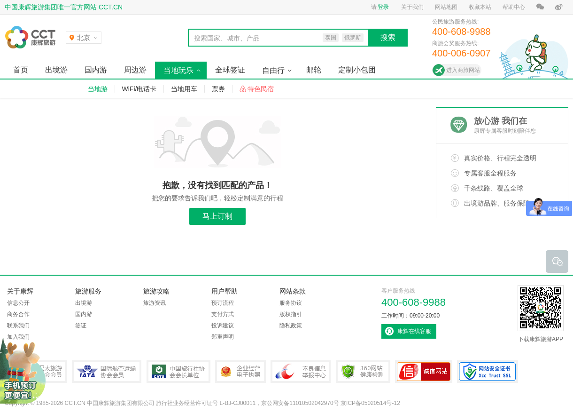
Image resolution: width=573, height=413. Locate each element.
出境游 (56, 70)
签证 (80, 325)
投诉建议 (222, 325)
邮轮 (313, 70)
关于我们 (412, 7)
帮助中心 (514, 7)
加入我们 (18, 337)
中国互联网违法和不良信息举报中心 (301, 371)
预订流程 (222, 303)
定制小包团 (357, 70)
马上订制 (217, 216)
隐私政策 (290, 325)
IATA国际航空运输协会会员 (106, 371)
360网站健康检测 (363, 371)
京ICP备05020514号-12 (370, 403)
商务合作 (18, 314)
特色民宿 (261, 89)
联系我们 (18, 325)
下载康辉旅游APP (541, 313)
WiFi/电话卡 (139, 89)
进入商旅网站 (463, 70)
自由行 (273, 70)
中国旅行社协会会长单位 (178, 371)
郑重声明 (222, 337)
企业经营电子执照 (240, 371)
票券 (218, 89)
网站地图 (446, 7)
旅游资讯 (154, 303)
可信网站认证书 (423, 371)
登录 (383, 7)
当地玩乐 (178, 70)
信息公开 (18, 303)
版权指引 (290, 314)
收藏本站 (480, 7)
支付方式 (222, 314)
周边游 (135, 70)
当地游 (98, 89)
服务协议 (290, 303)
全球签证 (230, 70)
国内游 (96, 70)
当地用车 (184, 89)
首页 (20, 70)
